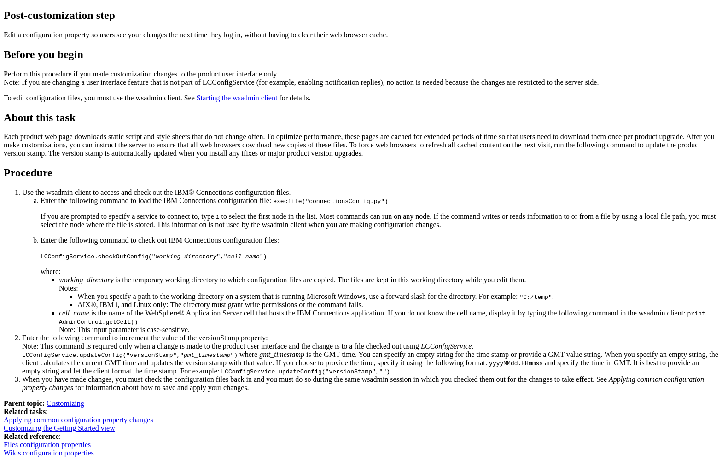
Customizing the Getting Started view (59, 428)
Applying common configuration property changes (78, 420)
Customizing (65, 403)
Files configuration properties (47, 445)
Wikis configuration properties (49, 453)
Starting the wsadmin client (237, 98)
